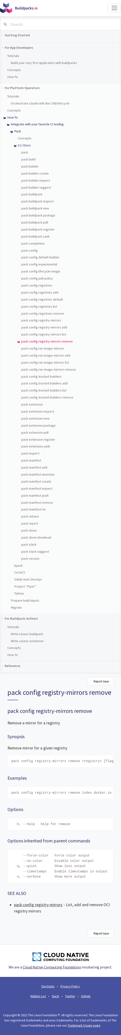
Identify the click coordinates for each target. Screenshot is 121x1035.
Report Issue (101, 681)
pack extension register (38, 439)
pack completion (33, 243)
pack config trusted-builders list (43, 390)
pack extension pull (34, 432)
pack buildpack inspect (37, 201)
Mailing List (38, 996)
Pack (17, 131)
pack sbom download (36, 537)
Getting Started (17, 35)
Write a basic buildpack (27, 634)
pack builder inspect (35, 180)
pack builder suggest (36, 187)
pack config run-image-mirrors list (45, 362)
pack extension (32, 404)
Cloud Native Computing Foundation (52, 967)
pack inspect (30, 453)
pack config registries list (39, 306)
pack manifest (31, 460)
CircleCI (19, 572)
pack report (29, 523)
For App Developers (19, 47)
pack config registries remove (42, 313)
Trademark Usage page (84, 1025)
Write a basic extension (27, 641)
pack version (30, 558)
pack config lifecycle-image (40, 271)
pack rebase (30, 516)
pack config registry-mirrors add (44, 327)
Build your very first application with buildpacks (44, 63)
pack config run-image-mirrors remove (48, 369)
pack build (28, 159)
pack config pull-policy (37, 278)
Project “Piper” (25, 586)
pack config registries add (39, 292)
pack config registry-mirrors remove (47, 341)
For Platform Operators (22, 88)
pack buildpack (31, 194)
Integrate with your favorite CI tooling (37, 124)
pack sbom (29, 530)
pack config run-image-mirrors (42, 348)
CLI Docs (24, 145)
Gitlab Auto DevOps (28, 579)
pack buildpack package (38, 215)
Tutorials (13, 56)
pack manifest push (35, 495)
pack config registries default (42, 299)
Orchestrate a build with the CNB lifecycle (40, 103)
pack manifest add (34, 467)
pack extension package (38, 425)
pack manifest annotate (38, 474)
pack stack (29, 544)
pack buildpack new (35, 208)
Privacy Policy (70, 986)
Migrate (16, 607)
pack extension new (35, 418)
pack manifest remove (37, 502)
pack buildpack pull (34, 222)
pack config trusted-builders (41, 376)
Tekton (19, 593)
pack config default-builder (40, 257)
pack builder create (35, 173)
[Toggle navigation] (114, 8)
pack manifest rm (33, 509)
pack (24, 152)
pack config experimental (39, 264)
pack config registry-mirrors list (43, 334)
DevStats (48, 986)
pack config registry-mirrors (41, 320)
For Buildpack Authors (21, 618)
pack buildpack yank (35, 236)
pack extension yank (35, 446)
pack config (29, 250)
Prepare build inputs (25, 600)
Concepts (14, 70)
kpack (18, 565)
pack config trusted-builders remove (47, 397)
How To (12, 77)
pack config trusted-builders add (44, 383)
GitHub (86, 996)
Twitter (70, 996)
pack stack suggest (35, 551)
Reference (12, 666)
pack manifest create (36, 481)
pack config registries (36, 285)
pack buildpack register (38, 229)
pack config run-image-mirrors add (45, 355)
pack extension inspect (37, 411)
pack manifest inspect (36, 488)
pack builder (30, 166)
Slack (55, 996)
